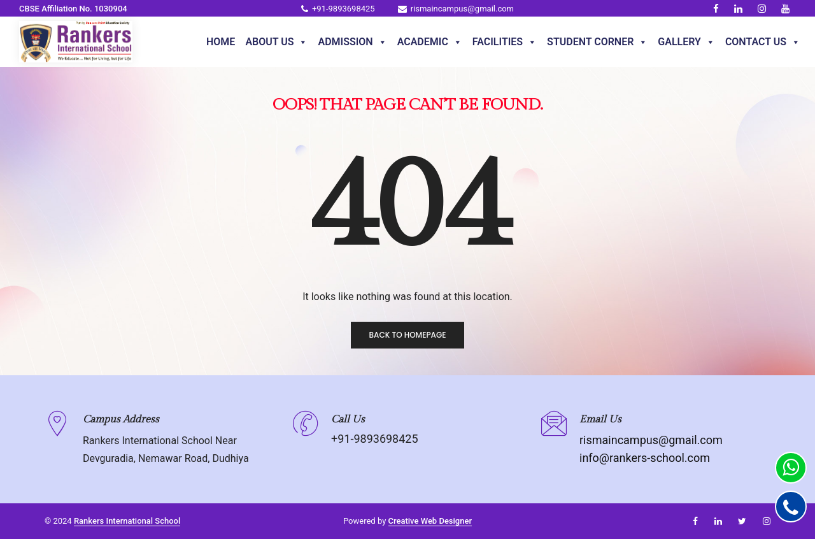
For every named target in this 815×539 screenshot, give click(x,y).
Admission (352, 42)
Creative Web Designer (430, 521)
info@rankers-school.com (644, 457)
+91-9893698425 (338, 8)
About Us (276, 42)
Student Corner (597, 42)
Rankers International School (127, 521)
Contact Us (762, 42)
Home (220, 42)
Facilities (504, 42)
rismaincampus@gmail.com (456, 8)
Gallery (686, 42)
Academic (429, 42)
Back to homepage (407, 334)
